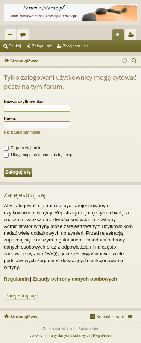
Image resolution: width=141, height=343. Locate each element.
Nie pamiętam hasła (22, 132)
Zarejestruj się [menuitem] (132, 36)
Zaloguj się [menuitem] (120, 36)
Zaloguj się (42, 46)
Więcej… (12, 36)
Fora (24, 36)
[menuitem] (134, 61)
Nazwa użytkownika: (24, 101)
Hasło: (10, 118)
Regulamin (16, 279)
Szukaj (15, 46)
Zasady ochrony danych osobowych (75, 279)
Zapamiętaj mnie (22, 148)
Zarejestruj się (76, 46)
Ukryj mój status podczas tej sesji (38, 154)
